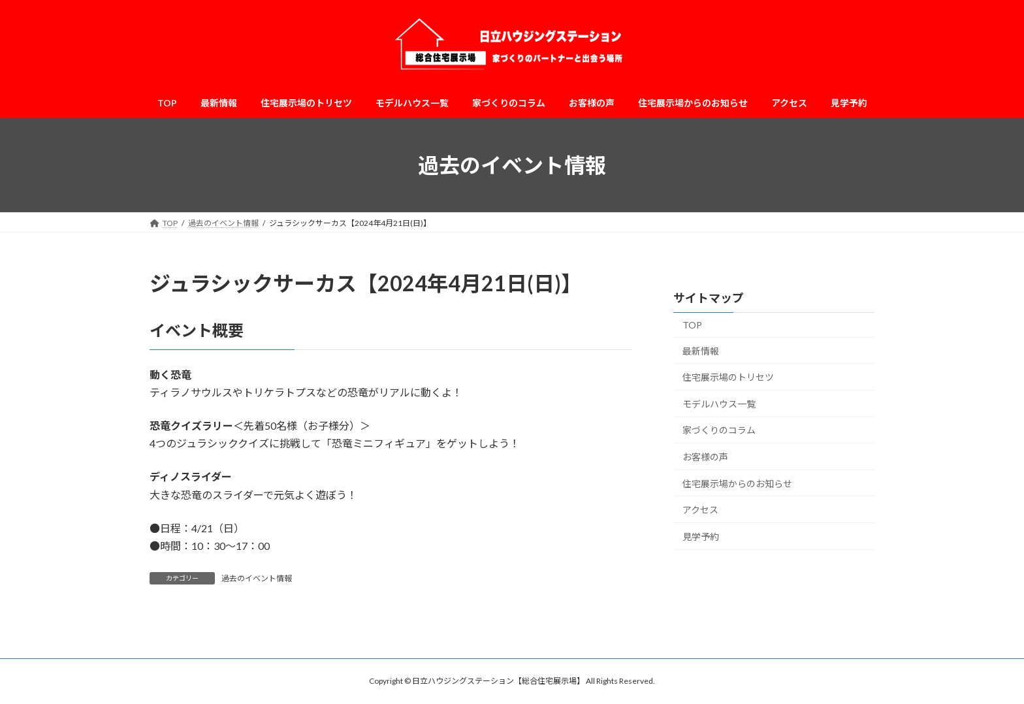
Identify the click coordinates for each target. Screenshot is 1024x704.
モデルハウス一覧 (719, 403)
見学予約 (700, 536)
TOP (692, 324)
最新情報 (700, 351)
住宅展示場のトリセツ (728, 377)
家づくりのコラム (719, 430)
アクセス (700, 509)
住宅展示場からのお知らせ (737, 483)
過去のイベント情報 (256, 578)
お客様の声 (705, 456)
